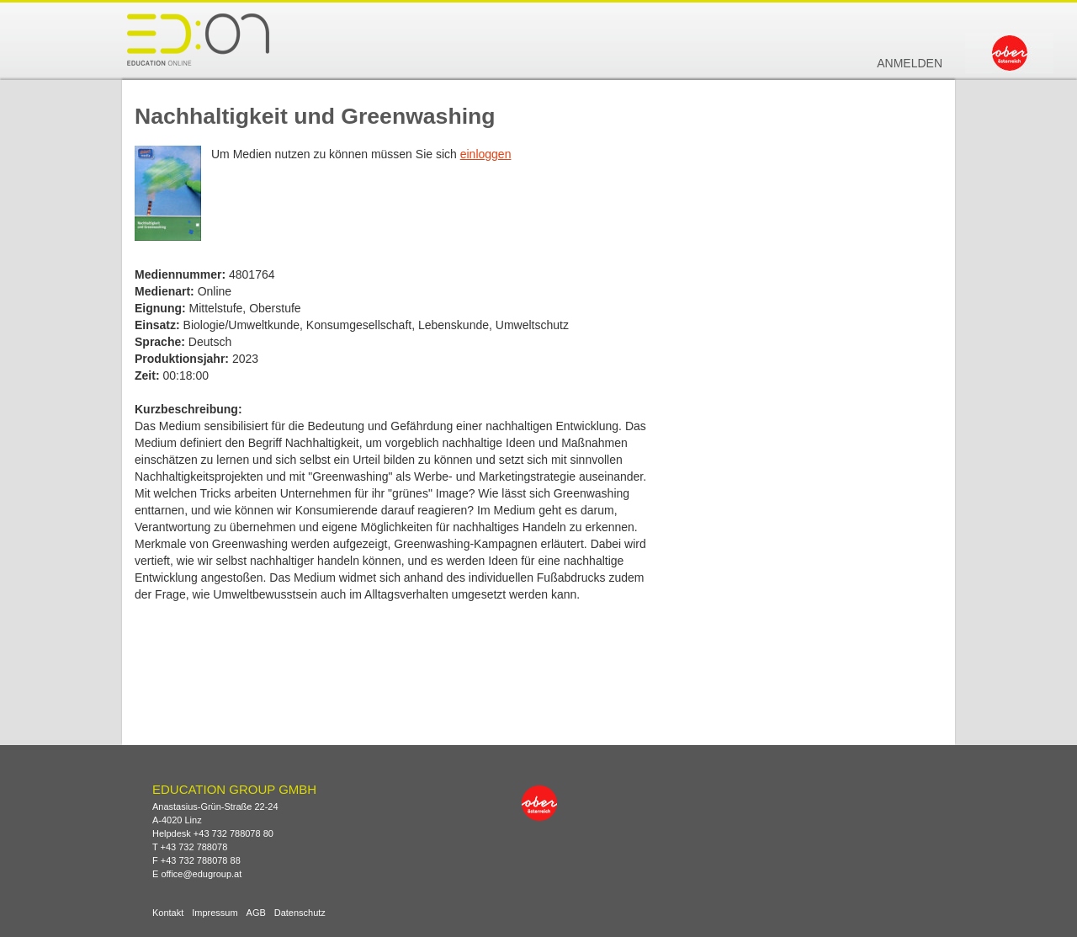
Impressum (214, 913)
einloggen (486, 154)
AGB (256, 913)
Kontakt (167, 913)
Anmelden (909, 63)
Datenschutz (300, 913)
